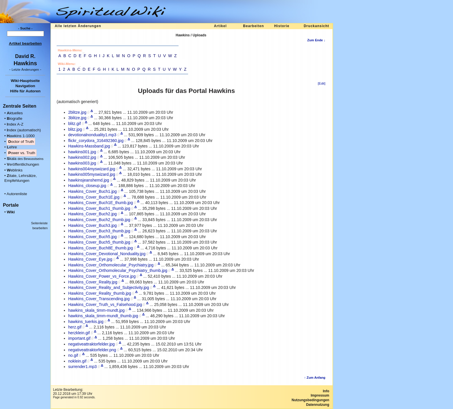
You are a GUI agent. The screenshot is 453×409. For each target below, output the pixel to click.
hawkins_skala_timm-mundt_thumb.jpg (103, 315)
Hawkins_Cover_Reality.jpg (92, 282)
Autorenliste (17, 194)
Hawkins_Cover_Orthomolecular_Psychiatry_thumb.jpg (117, 270)
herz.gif (74, 327)
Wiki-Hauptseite (25, 81)
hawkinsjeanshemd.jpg (88, 180)
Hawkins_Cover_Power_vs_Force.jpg (101, 276)
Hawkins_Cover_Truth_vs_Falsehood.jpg (105, 304)
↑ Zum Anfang (315, 377)
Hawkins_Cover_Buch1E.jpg (93, 197)
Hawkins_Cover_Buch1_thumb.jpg (99, 208)
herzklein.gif (79, 332)
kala (25, 158)
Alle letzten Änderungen (78, 26)
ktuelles (15, 113)
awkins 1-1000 (20, 136)
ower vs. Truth (21, 153)
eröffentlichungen (23, 164)
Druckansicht (316, 26)
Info (326, 391)
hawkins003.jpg (82, 163)
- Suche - (25, 28)
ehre (12, 147)
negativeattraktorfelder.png (92, 350)
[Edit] (321, 83)
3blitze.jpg (77, 117)
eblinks (15, 170)
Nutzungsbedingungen (310, 400)
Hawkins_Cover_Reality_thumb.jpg (99, 293)
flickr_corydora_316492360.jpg (95, 140)
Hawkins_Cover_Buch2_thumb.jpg (99, 219)
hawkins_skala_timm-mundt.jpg (96, 310)
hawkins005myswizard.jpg (91, 174)
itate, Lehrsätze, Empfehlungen (20, 178)
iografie (14, 118)
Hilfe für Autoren (25, 91)
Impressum (320, 395)
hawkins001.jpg (82, 152)
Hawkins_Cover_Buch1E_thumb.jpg (100, 202)
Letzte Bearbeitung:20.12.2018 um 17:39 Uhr (72, 392)
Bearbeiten (253, 26)
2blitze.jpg (77, 112)
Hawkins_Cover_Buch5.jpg (92, 236)
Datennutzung (317, 405)
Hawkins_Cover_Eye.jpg (90, 259)
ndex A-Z (15, 124)
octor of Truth (21, 141)
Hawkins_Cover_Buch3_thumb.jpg (99, 231)
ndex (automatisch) (24, 130)
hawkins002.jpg (82, 157)
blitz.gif (74, 123)
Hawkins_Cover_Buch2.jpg (92, 214)
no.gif (73, 355)
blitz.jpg (75, 129)
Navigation (25, 86)
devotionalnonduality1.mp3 (92, 134)
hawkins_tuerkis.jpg (85, 321)
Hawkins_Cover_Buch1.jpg (92, 191)
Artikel (220, 26)
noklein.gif (77, 361)
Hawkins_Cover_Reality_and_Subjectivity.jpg (108, 287)
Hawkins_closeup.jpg (87, 185)
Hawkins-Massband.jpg (89, 146)
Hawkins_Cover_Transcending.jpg (99, 298)
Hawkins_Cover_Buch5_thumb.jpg (99, 242)
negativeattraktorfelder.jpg (91, 344)
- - (25, 69)
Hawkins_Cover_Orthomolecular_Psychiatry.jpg (110, 265)
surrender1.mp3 (82, 366)
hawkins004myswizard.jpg (91, 169)
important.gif (79, 338)
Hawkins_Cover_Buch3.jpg (92, 225)
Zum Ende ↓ (316, 40)
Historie (281, 26)
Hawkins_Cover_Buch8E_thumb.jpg (100, 248)
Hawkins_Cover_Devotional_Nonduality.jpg (106, 253)
